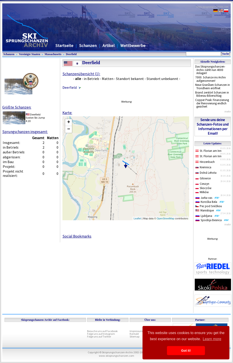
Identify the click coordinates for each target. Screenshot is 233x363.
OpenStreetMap (165, 218)
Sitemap (134, 336)
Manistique (208, 210)
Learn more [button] (212, 339)
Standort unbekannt (162, 78)
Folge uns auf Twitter (99, 336)
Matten (107, 78)
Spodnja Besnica (212, 220)
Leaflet (137, 218)
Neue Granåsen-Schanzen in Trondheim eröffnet (212, 86)
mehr (227, 111)
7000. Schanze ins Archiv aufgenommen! (210, 79)
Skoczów (203, 188)
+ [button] (68, 122)
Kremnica (203, 167)
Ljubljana (207, 216)
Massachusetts (53, 54)
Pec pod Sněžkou (208, 206)
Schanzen (88, 45)
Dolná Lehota (205, 173)
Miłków (202, 192)
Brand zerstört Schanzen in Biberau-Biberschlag (212, 94)
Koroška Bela (209, 202)
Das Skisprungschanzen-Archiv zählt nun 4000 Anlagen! (210, 70)
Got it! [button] (186, 350)
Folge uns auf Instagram (101, 333)
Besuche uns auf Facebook (102, 331)
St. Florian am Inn (208, 151)
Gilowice (203, 178)
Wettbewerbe (132, 45)
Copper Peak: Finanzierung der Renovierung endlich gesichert (212, 103)
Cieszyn (202, 184)
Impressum (136, 331)
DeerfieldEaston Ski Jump (35, 116)
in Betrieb (91, 78)
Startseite (64, 45)
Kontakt (134, 333)
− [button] (68, 129)
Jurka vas (207, 198)
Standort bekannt (130, 78)
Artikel (108, 45)
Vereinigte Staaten (29, 54)
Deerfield (71, 54)
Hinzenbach (205, 162)
